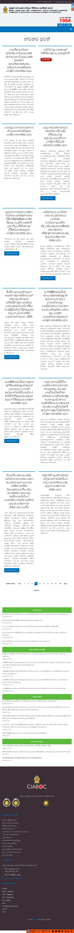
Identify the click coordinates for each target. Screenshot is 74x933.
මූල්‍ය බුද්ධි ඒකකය (7, 855)
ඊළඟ (65, 583)
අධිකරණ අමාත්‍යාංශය (8, 829)
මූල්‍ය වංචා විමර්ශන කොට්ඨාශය (11, 852)
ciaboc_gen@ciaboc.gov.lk (64, 2)
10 (60, 583)
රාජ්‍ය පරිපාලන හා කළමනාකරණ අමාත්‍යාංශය (15, 832)
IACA (3, 912)
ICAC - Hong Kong (8, 897)
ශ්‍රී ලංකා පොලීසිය (7, 846)
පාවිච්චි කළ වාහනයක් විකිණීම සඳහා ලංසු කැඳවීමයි (55, 51)
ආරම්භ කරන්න (10, 583)
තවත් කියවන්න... (48, 198)
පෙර (19, 583)
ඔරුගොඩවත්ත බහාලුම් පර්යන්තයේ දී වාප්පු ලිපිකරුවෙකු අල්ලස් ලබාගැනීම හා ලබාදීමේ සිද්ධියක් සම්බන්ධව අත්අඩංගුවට (55, 136)
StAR (3, 903)
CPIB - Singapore (7, 894)
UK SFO (4, 909)
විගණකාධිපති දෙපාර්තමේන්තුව (11, 840)
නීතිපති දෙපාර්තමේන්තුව (9, 826)
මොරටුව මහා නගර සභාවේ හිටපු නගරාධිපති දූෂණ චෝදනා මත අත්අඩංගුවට (19, 130)
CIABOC (34, 919)
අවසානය (36, 590)
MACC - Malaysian (8, 891)
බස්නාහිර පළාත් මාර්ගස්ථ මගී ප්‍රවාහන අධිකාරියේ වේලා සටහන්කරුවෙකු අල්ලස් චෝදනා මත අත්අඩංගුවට (55, 482)
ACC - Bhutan (6, 900)
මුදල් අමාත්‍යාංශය (7, 837)
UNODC (4, 888)
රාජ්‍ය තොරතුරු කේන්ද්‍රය (9, 843)
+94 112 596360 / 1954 (44, 2)
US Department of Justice (10, 906)
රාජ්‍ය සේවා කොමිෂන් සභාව (10, 834)
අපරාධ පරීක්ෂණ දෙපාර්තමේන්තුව (12, 849)
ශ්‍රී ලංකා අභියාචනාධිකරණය (10, 823)
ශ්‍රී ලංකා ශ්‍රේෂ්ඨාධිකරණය (9, 820)
